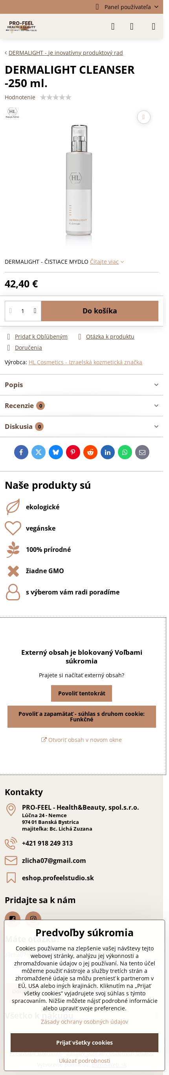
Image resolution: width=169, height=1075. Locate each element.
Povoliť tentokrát (81, 693)
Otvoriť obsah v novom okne (81, 739)
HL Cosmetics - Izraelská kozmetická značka (85, 362)
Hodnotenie (20, 97)
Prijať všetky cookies (84, 1042)
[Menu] (153, 26)
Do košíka (100, 310)
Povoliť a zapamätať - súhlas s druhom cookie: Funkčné (81, 716)
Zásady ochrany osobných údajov (84, 1021)
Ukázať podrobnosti (84, 1060)
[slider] (56, 97)
